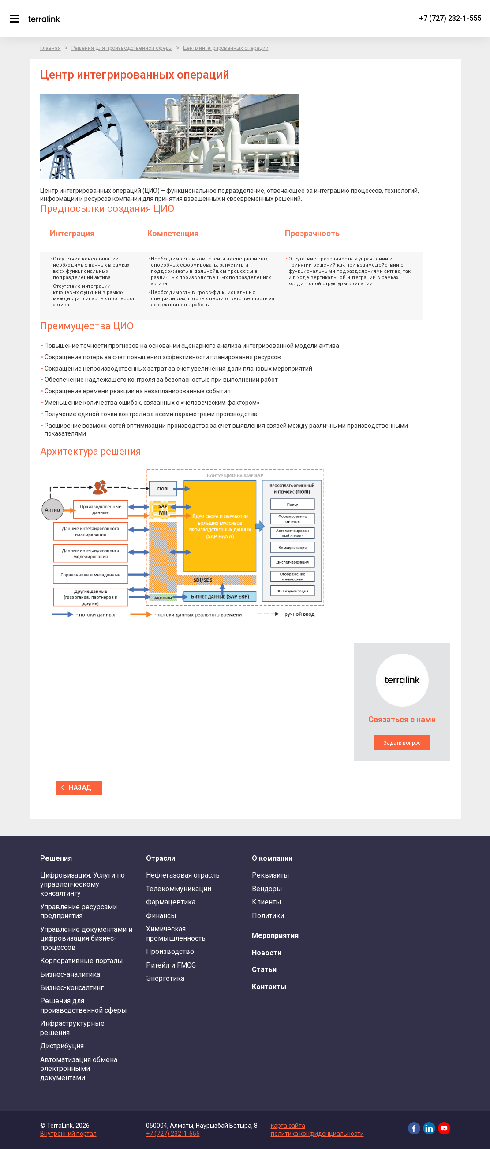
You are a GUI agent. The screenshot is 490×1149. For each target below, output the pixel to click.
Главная (50, 48)
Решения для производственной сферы (121, 48)
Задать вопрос (402, 743)
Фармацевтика (170, 902)
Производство (170, 951)
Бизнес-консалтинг (72, 987)
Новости (266, 953)
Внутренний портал (68, 1133)
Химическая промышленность (176, 933)
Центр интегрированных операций (226, 48)
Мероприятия (275, 935)
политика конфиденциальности (317, 1133)
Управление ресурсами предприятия (78, 911)
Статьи (264, 969)
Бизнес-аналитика (70, 974)
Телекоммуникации (178, 889)
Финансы (161, 916)
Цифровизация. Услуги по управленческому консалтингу (82, 884)
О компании (272, 858)
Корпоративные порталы (81, 961)
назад (80, 787)
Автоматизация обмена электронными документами (78, 1068)
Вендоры (267, 889)
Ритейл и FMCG (171, 965)
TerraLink (44, 18)
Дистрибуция (62, 1046)
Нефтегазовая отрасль (183, 875)
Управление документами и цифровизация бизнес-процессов (86, 938)
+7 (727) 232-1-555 (450, 18)
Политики (268, 916)
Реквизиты (270, 875)
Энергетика (165, 978)
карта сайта (288, 1125)
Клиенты (266, 902)
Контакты (269, 987)
